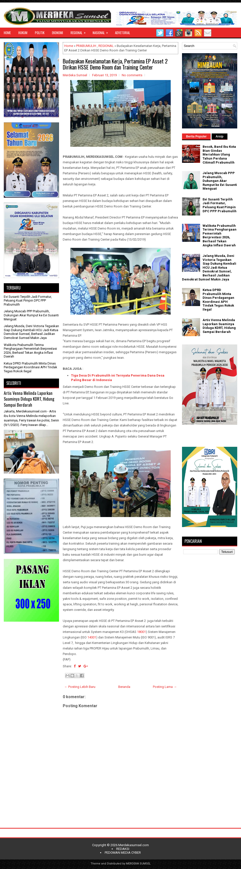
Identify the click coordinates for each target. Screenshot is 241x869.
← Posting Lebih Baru (79, 687)
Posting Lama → (165, 687)
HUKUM (22, 32)
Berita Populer (196, 136)
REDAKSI (122, 849)
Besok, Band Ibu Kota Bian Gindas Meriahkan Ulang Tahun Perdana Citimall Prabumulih (219, 154)
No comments (132, 75)
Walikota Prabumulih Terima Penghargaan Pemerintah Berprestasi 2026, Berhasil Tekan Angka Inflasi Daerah (30, 350)
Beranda (124, 687)
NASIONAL (102, 31)
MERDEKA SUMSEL (138, 863)
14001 (91, 637)
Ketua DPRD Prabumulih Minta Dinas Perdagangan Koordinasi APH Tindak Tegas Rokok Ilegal (30, 367)
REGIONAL (80, 31)
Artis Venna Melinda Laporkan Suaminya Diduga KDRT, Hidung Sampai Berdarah (29, 399)
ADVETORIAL (122, 32)
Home (68, 46)
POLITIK (39, 32)
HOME (7, 32)
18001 (141, 632)
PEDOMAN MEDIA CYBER (123, 852)
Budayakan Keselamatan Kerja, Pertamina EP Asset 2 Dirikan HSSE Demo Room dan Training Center (115, 64)
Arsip (219, 136)
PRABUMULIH (86, 46)
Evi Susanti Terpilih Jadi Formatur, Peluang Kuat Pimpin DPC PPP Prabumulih (28, 300)
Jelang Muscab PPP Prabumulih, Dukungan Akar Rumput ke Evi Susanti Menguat (31, 315)
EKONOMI (57, 32)
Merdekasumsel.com (133, 845)
